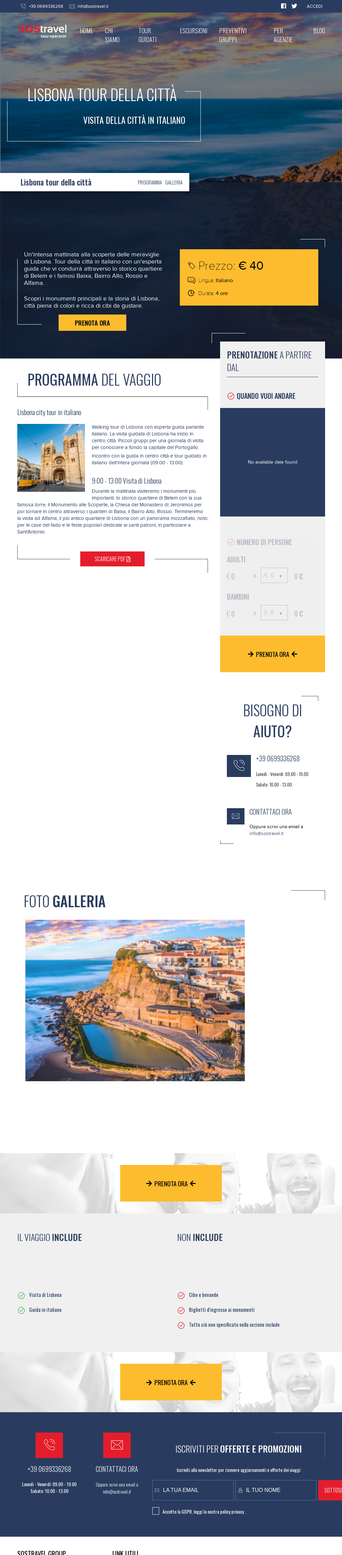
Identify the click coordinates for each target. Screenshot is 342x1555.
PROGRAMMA (150, 182)
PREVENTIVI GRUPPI (233, 35)
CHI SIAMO (112, 35)
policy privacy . (233, 1511)
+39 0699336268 (278, 758)
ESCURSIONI (193, 30)
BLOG (319, 30)
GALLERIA (174, 182)
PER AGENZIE (283, 35)
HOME (86, 30)
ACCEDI (314, 6)
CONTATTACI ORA (271, 811)
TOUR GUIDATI (147, 35)
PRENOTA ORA (92, 322)
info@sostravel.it (93, 6)
